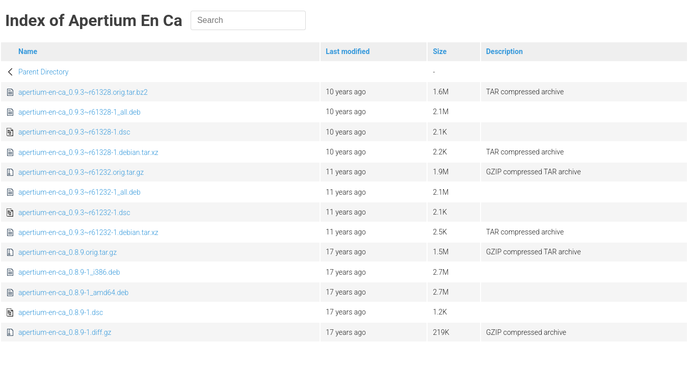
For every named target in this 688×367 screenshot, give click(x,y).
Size (439, 51)
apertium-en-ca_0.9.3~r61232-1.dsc (74, 212)
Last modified (347, 51)
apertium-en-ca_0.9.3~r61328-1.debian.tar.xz (88, 152)
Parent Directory (43, 72)
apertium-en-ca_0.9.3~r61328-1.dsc (74, 132)
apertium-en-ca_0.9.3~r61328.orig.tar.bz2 (83, 92)
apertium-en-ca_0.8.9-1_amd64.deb (73, 293)
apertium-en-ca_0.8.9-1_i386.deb (69, 272)
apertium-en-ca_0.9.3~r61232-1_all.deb (79, 192)
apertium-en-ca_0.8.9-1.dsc (60, 312)
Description (504, 51)
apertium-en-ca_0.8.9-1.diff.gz (64, 332)
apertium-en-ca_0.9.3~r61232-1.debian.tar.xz (88, 232)
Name (27, 51)
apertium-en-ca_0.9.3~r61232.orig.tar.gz (81, 172)
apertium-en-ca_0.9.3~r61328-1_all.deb (79, 112)
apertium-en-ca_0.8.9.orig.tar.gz (67, 252)
